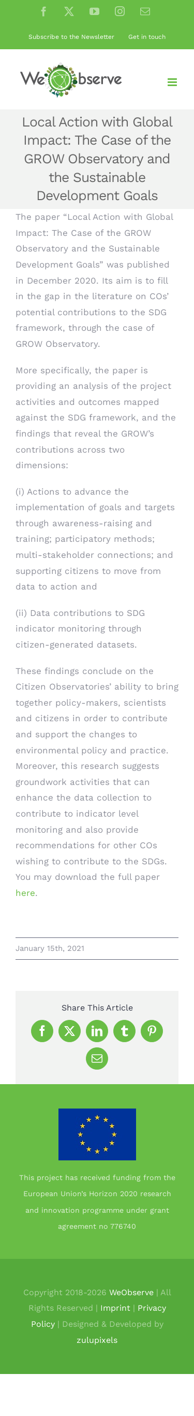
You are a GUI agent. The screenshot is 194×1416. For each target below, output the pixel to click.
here (25, 893)
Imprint (115, 1308)
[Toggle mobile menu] (173, 82)
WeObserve (131, 1292)
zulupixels (97, 1340)
